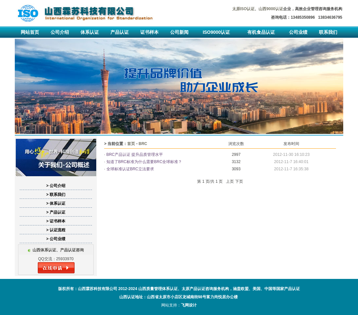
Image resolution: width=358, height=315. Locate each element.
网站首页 (30, 32)
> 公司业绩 (55, 239)
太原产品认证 (193, 288)
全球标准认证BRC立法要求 (130, 169)
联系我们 (328, 32)
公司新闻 (179, 32)
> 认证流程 (55, 230)
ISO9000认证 (216, 32)
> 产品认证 (55, 212)
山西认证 (127, 297)
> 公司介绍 (55, 185)
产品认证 (119, 32)
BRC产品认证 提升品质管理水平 (134, 154)
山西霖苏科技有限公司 (97, 288)
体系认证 (89, 32)
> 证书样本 (55, 221)
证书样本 (149, 32)
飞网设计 (189, 305)
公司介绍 (60, 32)
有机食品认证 (261, 32)
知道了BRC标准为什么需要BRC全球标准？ (148, 161)
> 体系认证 (55, 203)
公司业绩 (298, 32)
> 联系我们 (55, 194)
